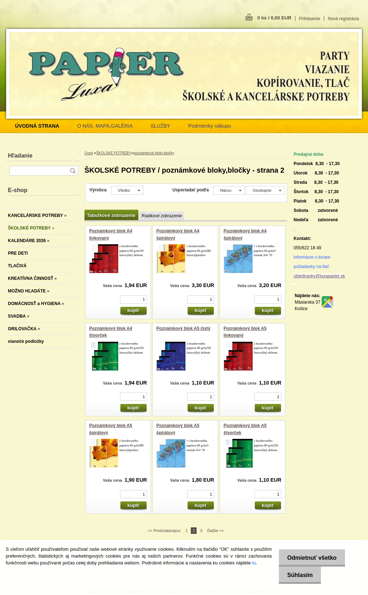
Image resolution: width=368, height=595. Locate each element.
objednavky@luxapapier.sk (319, 275)
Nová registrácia (343, 18)
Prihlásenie (309, 18)
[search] (72, 170)
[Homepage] (37, 126)
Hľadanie (20, 156)
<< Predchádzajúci (164, 530)
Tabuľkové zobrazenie (111, 215)
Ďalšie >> (215, 530)
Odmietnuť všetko (310, 558)
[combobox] (228, 190)
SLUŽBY (160, 126)
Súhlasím (299, 575)
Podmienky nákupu (209, 126)
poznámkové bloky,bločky (154, 153)
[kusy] (133, 299)
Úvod (88, 153)
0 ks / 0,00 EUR (274, 18)
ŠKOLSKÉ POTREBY (113, 153)
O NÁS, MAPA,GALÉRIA (105, 126)
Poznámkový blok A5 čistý (183, 328)
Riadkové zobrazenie (162, 215)
